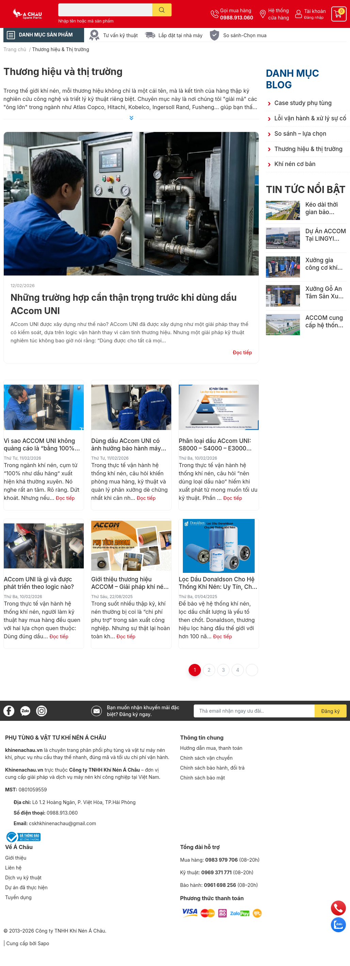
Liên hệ (13, 868)
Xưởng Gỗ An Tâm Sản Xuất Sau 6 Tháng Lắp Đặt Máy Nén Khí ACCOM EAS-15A (324, 292)
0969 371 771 (216, 872)
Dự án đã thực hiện (26, 887)
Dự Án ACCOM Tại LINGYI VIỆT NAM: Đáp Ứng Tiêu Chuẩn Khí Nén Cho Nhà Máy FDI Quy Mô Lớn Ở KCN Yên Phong (325, 235)
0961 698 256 (220, 885)
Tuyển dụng (18, 897)
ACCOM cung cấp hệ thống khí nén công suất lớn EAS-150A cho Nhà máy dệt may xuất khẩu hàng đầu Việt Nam (324, 321)
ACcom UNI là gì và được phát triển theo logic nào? (39, 583)
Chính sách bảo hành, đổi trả (212, 768)
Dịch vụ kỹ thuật (23, 877)
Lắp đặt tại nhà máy (181, 35)
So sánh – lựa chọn (300, 133)
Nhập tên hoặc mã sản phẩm (85, 21)
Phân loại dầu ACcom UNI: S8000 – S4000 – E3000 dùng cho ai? (215, 444)
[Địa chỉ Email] (270, 710)
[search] (162, 9)
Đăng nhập (313, 17)
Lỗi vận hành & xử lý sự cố (310, 118)
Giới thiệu (15, 858)
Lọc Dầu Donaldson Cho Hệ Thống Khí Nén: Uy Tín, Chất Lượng (218, 583)
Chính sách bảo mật (202, 778)
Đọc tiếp (242, 352)
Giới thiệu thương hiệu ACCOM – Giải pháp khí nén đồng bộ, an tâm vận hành (129, 583)
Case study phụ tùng (303, 103)
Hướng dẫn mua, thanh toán (211, 748)
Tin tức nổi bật (306, 189)
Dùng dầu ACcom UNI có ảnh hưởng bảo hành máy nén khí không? (126, 444)
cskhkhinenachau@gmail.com (62, 823)
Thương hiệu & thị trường (308, 149)
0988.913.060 (236, 17)
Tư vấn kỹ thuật (120, 35)
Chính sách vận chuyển (206, 758)
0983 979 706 (221, 860)
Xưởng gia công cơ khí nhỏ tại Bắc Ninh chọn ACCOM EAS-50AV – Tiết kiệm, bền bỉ (324, 264)
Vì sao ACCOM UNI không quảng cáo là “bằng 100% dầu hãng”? (39, 444)
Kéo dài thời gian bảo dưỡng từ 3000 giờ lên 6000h (326, 208)
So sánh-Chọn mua (245, 35)
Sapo (43, 943)
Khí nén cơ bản (295, 164)
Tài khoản (315, 11)
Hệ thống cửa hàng (278, 14)
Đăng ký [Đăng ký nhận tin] (330, 711)
